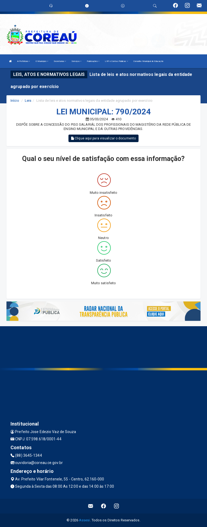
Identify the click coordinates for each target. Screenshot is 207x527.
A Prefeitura (23, 61)
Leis (28, 101)
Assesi (84, 520)
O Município (42, 61)
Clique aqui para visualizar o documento (103, 138)
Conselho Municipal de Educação (148, 61)
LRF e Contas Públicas (116, 61)
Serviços (76, 61)
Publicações (93, 61)
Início (15, 101)
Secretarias (60, 61)
